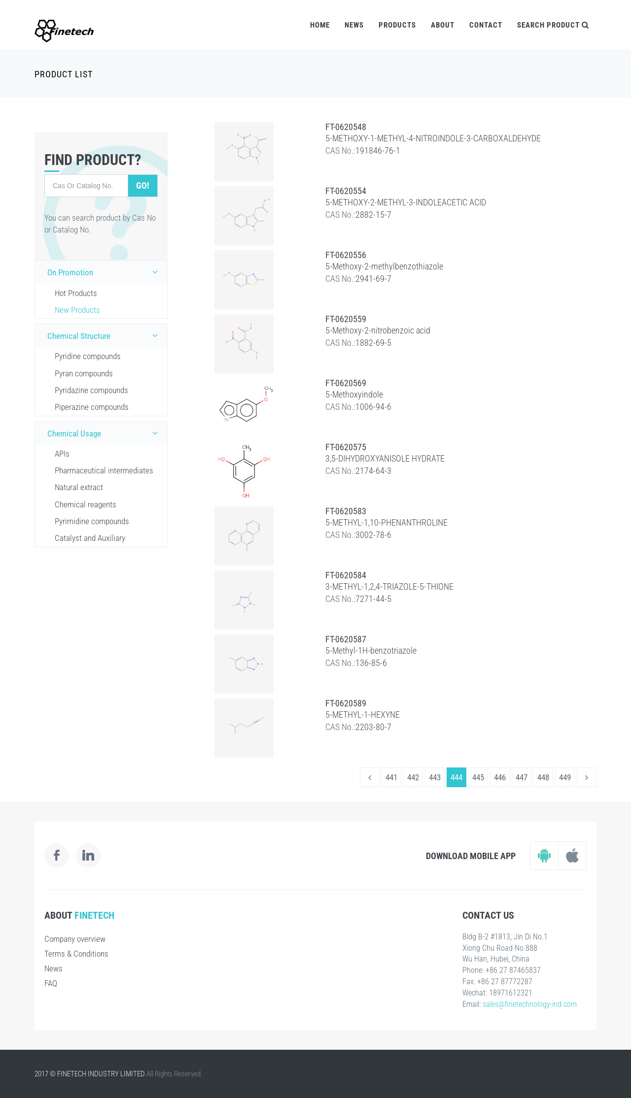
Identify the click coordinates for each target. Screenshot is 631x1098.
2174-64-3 (373, 471)
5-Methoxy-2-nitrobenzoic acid (377, 330)
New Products (77, 310)
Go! (142, 185)
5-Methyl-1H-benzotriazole (371, 650)
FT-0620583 (345, 511)
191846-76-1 (377, 150)
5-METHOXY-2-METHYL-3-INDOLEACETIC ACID (405, 202)
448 (543, 777)
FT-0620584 (345, 575)
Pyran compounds (84, 373)
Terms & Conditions (76, 954)
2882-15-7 (373, 214)
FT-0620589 (345, 703)
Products (397, 25)
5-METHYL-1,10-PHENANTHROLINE (386, 522)
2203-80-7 (373, 727)
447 (521, 777)
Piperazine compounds (92, 407)
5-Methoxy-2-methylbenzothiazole (384, 266)
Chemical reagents (85, 504)
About (443, 25)
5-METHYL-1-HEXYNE (362, 714)
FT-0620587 (345, 639)
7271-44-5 (373, 599)
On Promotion (104, 272)
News (354, 25)
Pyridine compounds (88, 356)
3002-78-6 (373, 535)
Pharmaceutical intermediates (104, 470)
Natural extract (79, 487)
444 (456, 777)
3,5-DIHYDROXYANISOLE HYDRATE (385, 458)
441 (391, 777)
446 (500, 777)
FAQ (50, 983)
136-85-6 (371, 663)
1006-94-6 (373, 406)
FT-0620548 (345, 127)
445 (478, 777)
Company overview (74, 939)
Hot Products (76, 293)
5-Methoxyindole (354, 394)
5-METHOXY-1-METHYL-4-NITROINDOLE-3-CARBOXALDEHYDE (433, 138)
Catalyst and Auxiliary (90, 538)
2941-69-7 (373, 278)
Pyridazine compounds (91, 390)
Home (320, 25)
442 (413, 777)
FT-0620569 (345, 383)
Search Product (553, 25)
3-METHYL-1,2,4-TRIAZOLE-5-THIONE (389, 586)
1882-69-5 (373, 342)
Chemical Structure (104, 335)
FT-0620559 (345, 319)
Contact (485, 25)
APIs (62, 454)
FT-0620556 (345, 255)
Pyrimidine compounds (92, 521)
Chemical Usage (104, 433)
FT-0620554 (345, 191)
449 (565, 777)
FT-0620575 (345, 447)
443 (435, 777)
